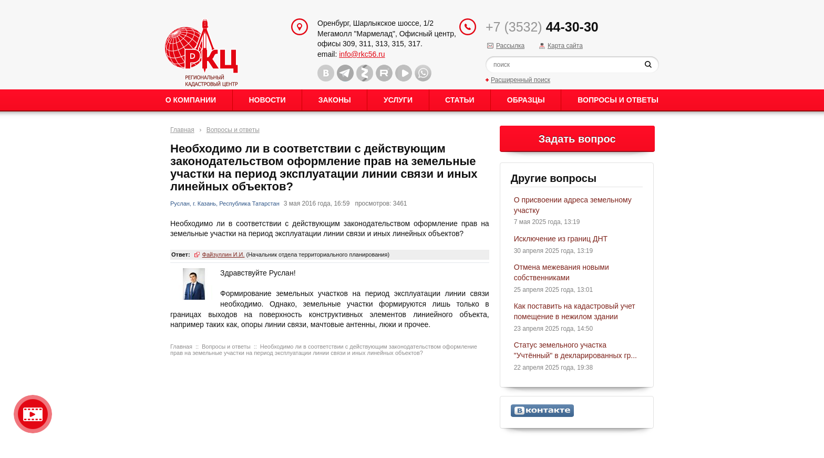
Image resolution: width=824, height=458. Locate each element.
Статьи (460, 100)
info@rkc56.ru (362, 54)
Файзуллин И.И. (223, 254)
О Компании (191, 100)
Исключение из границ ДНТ (560, 239)
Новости (267, 100)
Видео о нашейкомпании (33, 414)
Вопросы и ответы (618, 100)
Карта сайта (565, 45)
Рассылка (510, 45)
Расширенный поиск (520, 80)
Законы (334, 100)
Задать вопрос (577, 139)
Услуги (398, 100)
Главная (182, 130)
